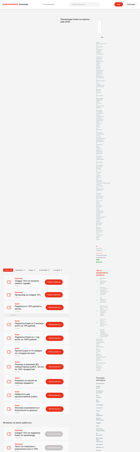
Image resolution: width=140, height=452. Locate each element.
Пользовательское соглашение (82, 434)
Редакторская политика (106, 434)
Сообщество (106, 439)
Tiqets (6, 169)
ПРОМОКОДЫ (15, 4)
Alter (30, 172)
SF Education (27, 175)
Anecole (17, 181)
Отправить (44, 241)
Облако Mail (22, 184)
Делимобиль (8, 160)
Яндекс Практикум (10, 172)
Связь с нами (82, 436)
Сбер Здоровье (16, 169)
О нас (58, 436)
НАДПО (22, 172)
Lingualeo (28, 166)
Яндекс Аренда (9, 184)
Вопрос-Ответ (58, 441)
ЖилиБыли (7, 181)
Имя (38, 215)
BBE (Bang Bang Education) (13, 178)
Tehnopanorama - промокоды (11, 398)
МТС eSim (7, 166)
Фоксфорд (17, 166)
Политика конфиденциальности (106, 436)
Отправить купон (82, 439)
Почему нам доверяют (82, 441)
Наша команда (58, 439)
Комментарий (42, 223)
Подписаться (87, 422)
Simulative (28, 178)
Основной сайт (48, 4)
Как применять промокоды (57, 434)
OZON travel (20, 160)
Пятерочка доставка (11, 163)
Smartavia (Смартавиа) (12, 175)
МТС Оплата (25, 163)
